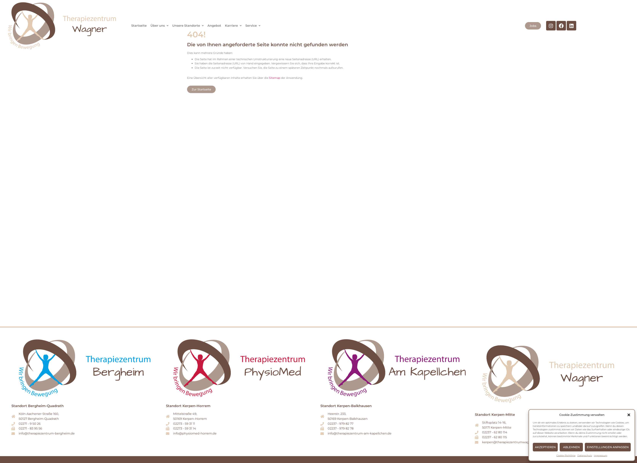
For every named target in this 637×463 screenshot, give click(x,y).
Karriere (233, 25)
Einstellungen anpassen (608, 447)
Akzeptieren (545, 447)
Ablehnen (571, 447)
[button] (629, 415)
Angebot (214, 25)
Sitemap (274, 78)
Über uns (159, 25)
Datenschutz (584, 455)
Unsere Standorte (188, 25)
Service (252, 25)
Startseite (139, 25)
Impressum (600, 455)
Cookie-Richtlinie (565, 455)
